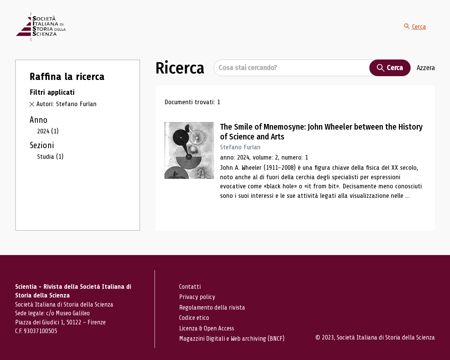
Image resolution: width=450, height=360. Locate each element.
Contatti (190, 286)
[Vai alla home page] (40, 27)
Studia (50, 156)
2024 (48, 131)
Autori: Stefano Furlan (66, 104)
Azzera (426, 68)
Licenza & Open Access (206, 328)
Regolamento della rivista (212, 307)
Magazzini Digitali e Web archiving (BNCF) (231, 338)
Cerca (415, 26)
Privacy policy (197, 297)
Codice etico (194, 317)
